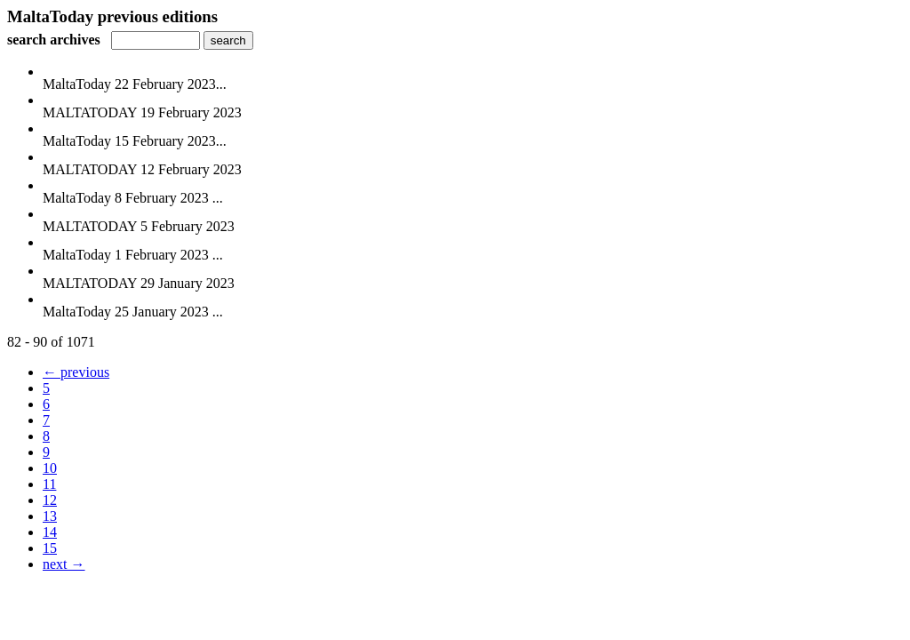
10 (50, 468)
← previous (76, 372)
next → (64, 564)
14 (50, 532)
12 (50, 500)
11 (49, 484)
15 (50, 548)
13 (50, 516)
